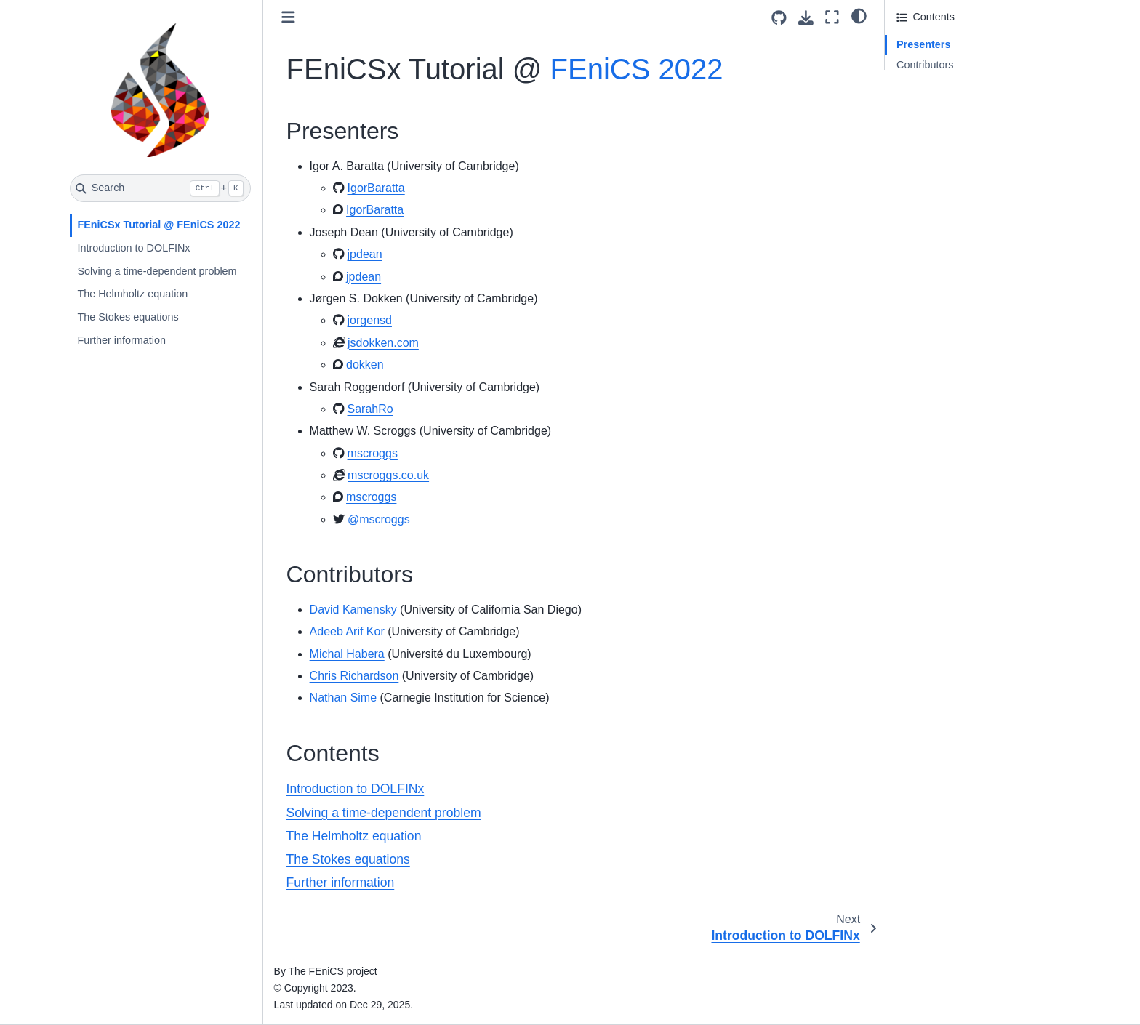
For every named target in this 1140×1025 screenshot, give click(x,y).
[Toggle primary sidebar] (288, 17)
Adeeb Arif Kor (347, 631)
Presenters (923, 44)
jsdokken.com (383, 343)
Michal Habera (347, 654)
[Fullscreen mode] (832, 17)
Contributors (924, 65)
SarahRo (370, 409)
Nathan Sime (343, 697)
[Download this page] (805, 18)
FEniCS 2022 (636, 69)
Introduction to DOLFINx (133, 248)
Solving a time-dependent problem (156, 271)
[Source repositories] (779, 18)
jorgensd (370, 320)
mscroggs (373, 453)
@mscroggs (379, 519)
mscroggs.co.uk (388, 475)
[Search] (160, 188)
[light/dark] (859, 15)
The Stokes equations (127, 317)
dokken (365, 364)
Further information (121, 340)
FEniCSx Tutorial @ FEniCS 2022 (158, 224)
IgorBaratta (376, 188)
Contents (917, 85)
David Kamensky (353, 609)
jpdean (365, 254)
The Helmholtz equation (132, 294)
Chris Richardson (354, 676)
